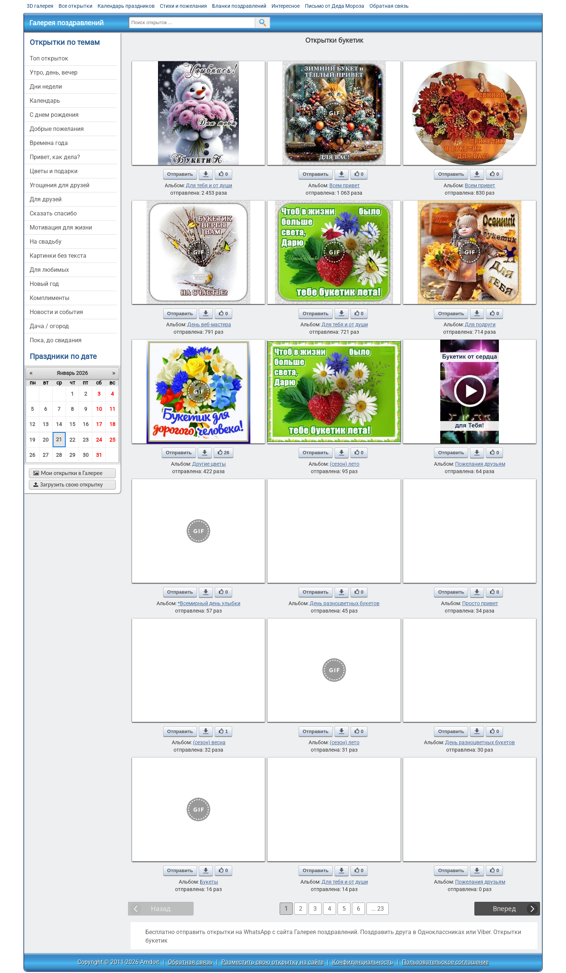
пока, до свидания (56, 340)
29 (72, 455)
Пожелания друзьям (480, 464)
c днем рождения (54, 114)
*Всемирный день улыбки (209, 603)
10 (99, 409)
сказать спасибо (53, 213)
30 (86, 455)
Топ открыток (49, 58)
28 (59, 455)
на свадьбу (46, 241)
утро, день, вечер (54, 72)
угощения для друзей (59, 185)
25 (112, 440)
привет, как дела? (55, 157)
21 (59, 439)
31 (99, 455)
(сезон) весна (209, 742)
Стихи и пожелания (183, 6)
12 (32, 424)
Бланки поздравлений (239, 6)
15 (72, 424)
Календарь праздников (126, 6)
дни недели (46, 86)
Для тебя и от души (209, 185)
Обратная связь (389, 6)
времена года (49, 142)
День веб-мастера (209, 324)
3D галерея (40, 6)
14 (59, 424)
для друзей (46, 199)
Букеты (209, 882)
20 (46, 440)
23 (86, 440)
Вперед (504, 909)
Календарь (45, 100)
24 (99, 440)
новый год (44, 283)
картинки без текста (58, 255)
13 (46, 424)
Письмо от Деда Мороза (334, 6)
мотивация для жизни (61, 227)
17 (99, 424)
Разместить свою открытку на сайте (272, 962)
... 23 (377, 908)
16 (86, 424)
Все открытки (75, 6)
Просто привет (480, 603)
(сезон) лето (344, 464)
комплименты (49, 297)
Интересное (286, 6)
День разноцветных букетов (344, 603)
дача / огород (49, 326)
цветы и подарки (54, 171)
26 (32, 455)
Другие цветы (209, 464)
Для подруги (480, 324)
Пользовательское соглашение (445, 962)
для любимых (49, 269)
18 (112, 424)
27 (46, 455)
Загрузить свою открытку (68, 484)
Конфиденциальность (362, 962)
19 (32, 440)
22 (72, 440)
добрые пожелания (57, 128)
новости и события (56, 312)
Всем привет (344, 185)
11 (112, 409)
